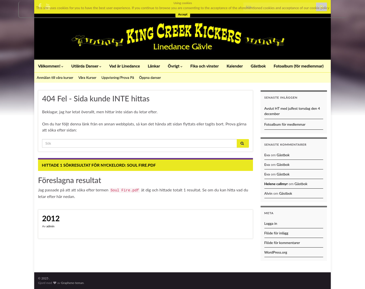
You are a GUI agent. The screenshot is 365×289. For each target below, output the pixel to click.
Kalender (235, 65)
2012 (51, 218)
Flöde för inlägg (276, 233)
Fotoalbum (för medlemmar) (299, 65)
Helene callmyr (276, 184)
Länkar (154, 65)
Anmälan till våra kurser (55, 77)
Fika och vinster (204, 65)
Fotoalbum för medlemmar (285, 124)
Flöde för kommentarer (282, 242)
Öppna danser (150, 77)
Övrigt (175, 65)
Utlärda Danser (86, 65)
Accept (182, 14)
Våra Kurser (87, 77)
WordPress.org (275, 252)
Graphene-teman (72, 283)
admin (50, 226)
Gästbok (258, 65)
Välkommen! (50, 65)
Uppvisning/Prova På (117, 77)
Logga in (270, 223)
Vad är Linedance (124, 65)
